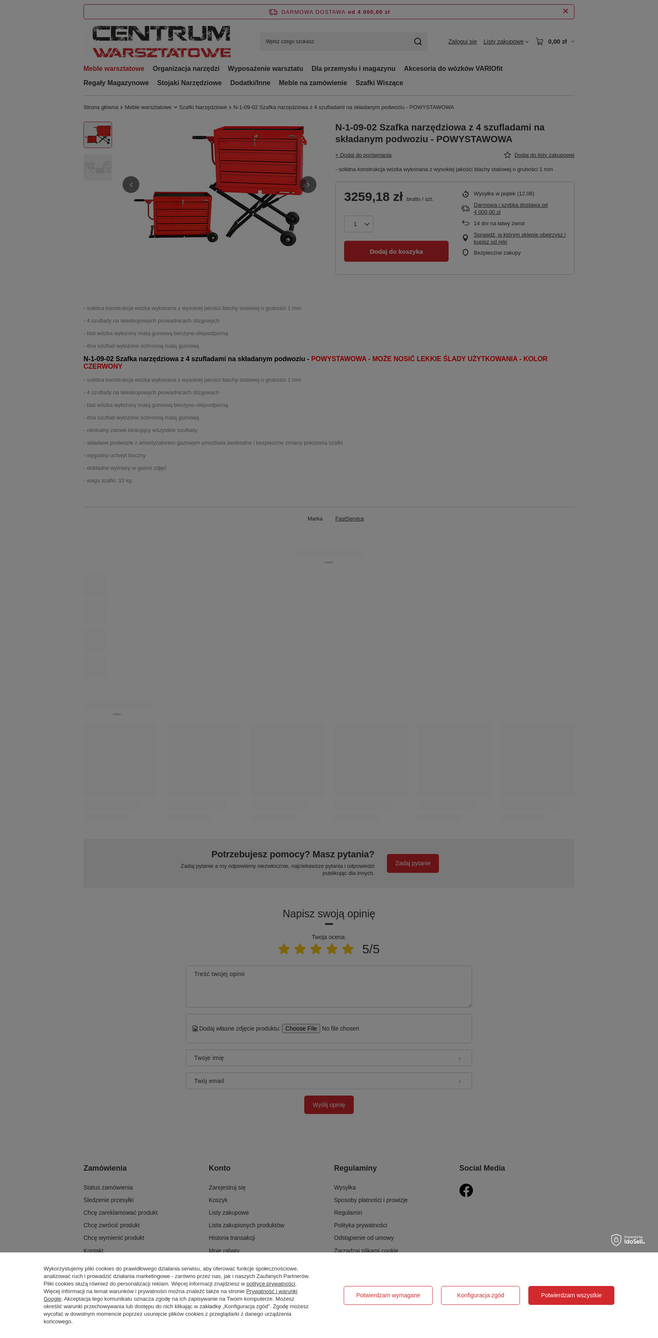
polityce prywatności (270, 1284)
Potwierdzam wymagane (388, 1295)
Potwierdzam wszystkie (571, 1295)
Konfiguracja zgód (480, 1295)
